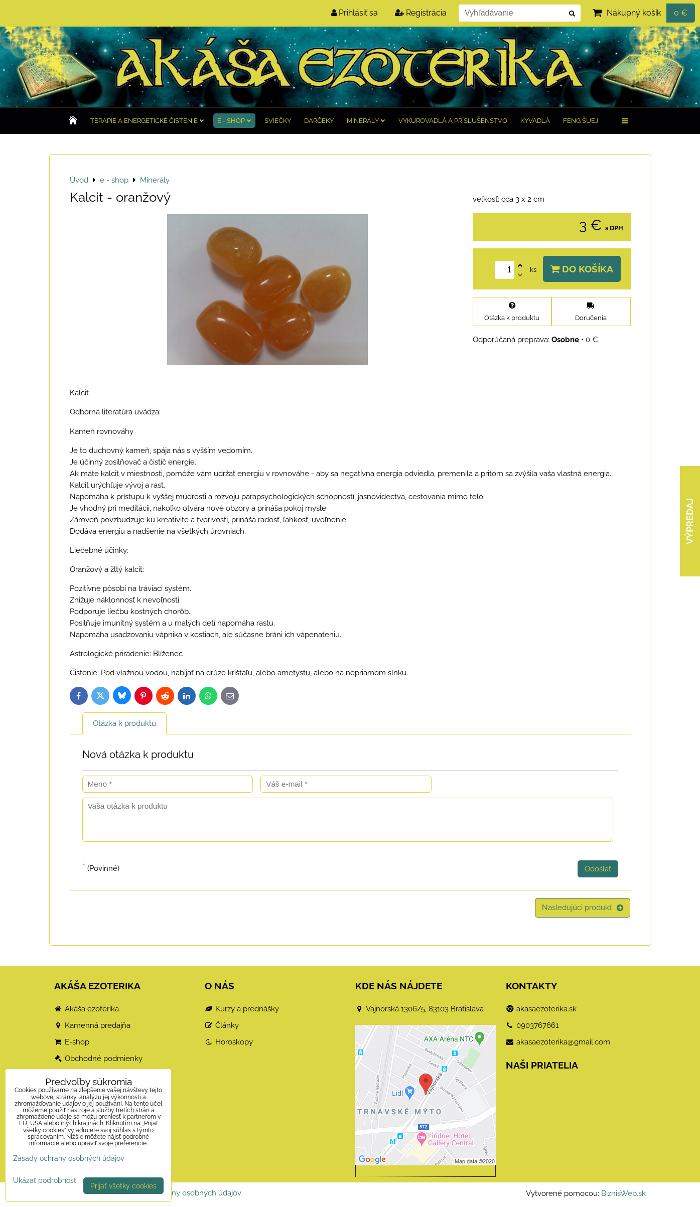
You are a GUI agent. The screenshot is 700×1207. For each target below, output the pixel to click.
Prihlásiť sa (354, 13)
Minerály (366, 120)
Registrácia (421, 13)
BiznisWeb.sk (623, 1193)
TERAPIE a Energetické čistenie (147, 120)
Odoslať (598, 868)
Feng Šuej (580, 120)
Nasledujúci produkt (582, 907)
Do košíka (581, 268)
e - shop (234, 120)
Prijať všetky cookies (123, 1185)
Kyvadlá (535, 120)
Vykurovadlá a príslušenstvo (452, 120)
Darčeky (319, 120)
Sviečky (277, 120)
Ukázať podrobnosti (45, 1180)
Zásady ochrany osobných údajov (183, 1192)
